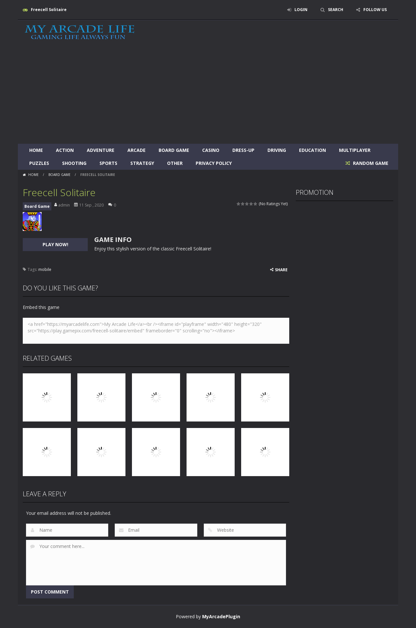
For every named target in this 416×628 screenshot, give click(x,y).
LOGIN (300, 9)
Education (312, 150)
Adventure (100, 150)
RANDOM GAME (370, 163)
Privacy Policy (214, 163)
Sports (108, 163)
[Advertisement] (208, 94)
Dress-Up (243, 150)
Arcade (136, 150)
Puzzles (39, 163)
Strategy (142, 163)
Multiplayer (354, 150)
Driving (276, 150)
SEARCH (335, 9)
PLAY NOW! (55, 244)
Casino (210, 150)
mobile (44, 269)
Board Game (174, 150)
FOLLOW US (375, 9)
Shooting (74, 163)
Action (65, 150)
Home (36, 150)
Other (175, 163)
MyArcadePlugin (221, 616)
